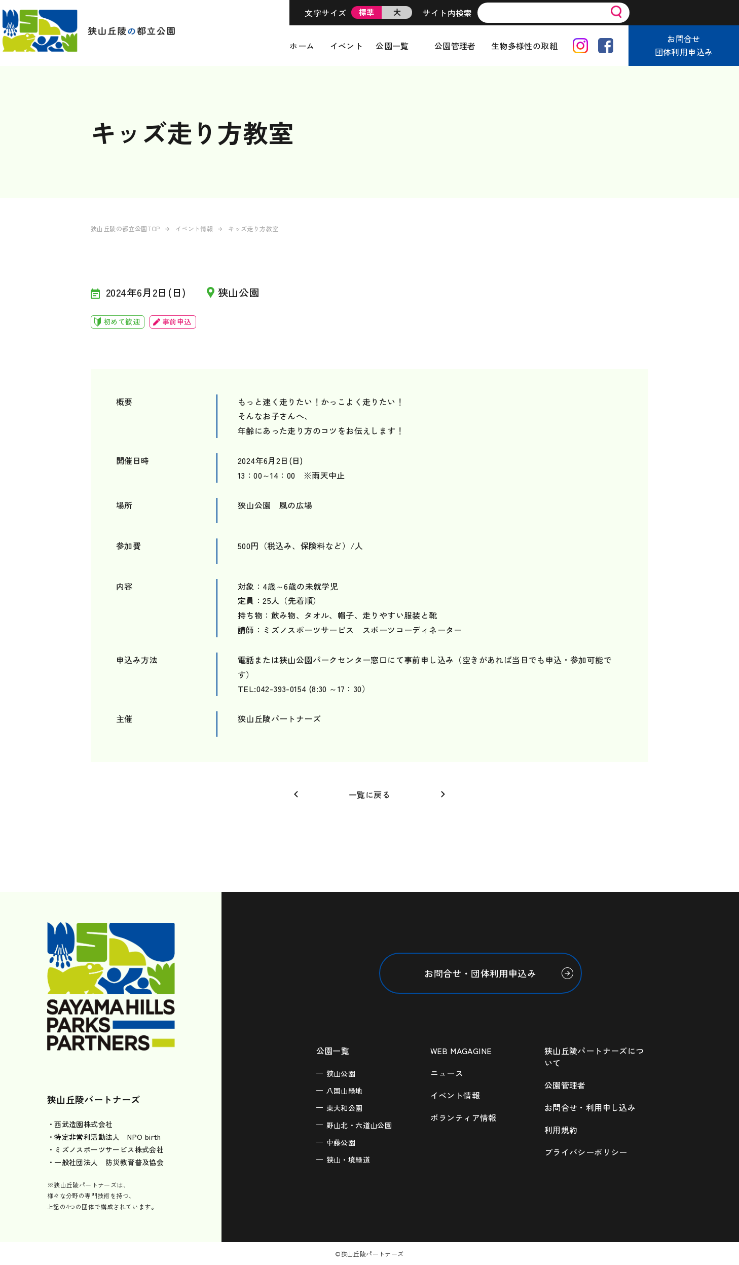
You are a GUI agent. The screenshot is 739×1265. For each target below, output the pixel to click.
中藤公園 (341, 1142)
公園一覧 (392, 46)
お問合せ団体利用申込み (684, 45)
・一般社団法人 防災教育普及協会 (105, 1162)
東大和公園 (344, 1108)
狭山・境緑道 (348, 1159)
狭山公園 (341, 1073)
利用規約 (561, 1130)
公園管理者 (455, 46)
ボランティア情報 (463, 1117)
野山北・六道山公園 (359, 1125)
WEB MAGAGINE (461, 1050)
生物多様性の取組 (524, 46)
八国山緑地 (344, 1091)
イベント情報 (194, 228)
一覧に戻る (369, 794)
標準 (367, 12)
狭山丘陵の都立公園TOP (125, 228)
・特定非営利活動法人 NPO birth (104, 1137)
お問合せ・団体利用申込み (480, 973)
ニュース (447, 1073)
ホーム (301, 46)
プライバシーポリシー (585, 1152)
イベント (346, 46)
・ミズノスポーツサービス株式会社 (105, 1149)
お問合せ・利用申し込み (590, 1107)
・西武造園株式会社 (80, 1124)
